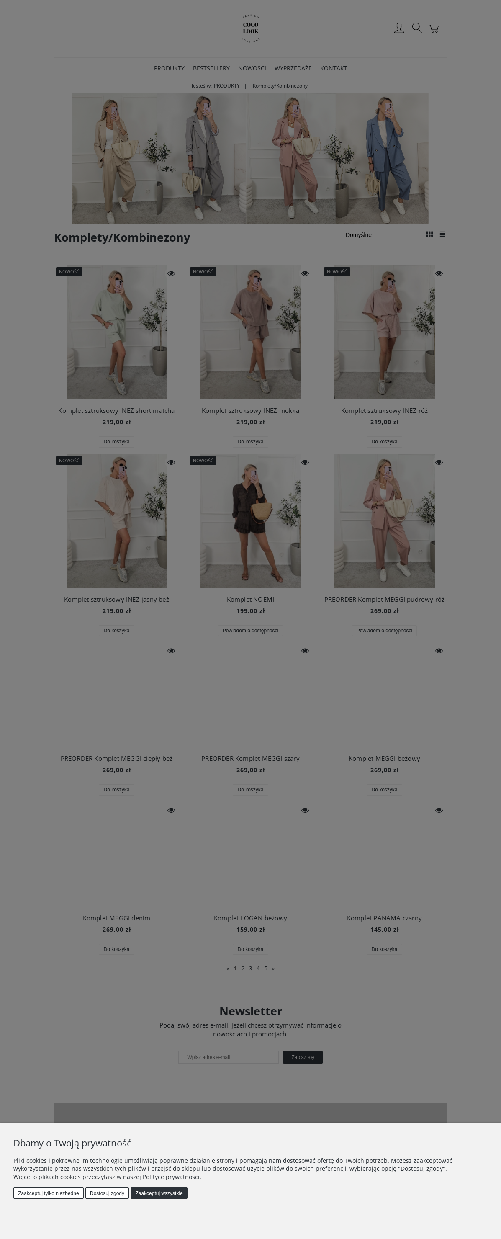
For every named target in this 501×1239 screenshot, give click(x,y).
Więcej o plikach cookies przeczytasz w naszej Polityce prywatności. (107, 1177)
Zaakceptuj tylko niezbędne (48, 1193)
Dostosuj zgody (107, 1193)
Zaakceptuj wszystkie (158, 1193)
